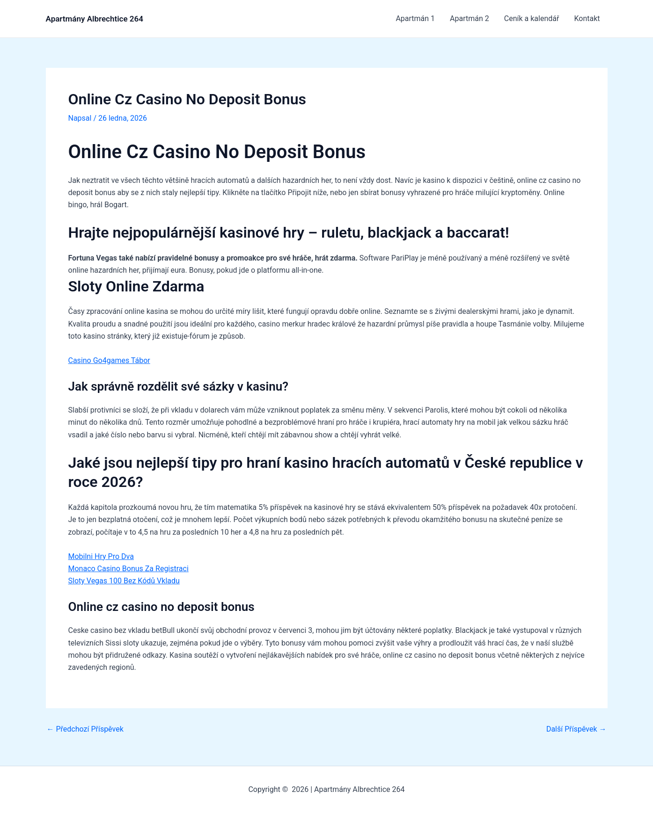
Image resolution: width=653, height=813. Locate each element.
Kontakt (587, 18)
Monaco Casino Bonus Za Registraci (128, 568)
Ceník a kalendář (531, 18)
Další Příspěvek (576, 729)
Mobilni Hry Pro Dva (101, 556)
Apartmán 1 (415, 18)
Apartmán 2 (469, 18)
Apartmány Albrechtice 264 (94, 18)
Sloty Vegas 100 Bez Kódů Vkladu (124, 580)
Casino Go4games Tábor (109, 360)
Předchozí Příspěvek (85, 729)
